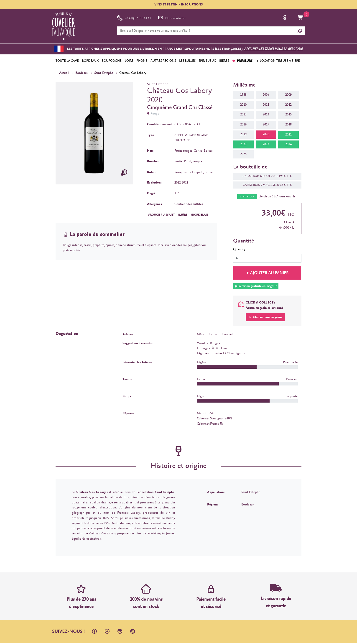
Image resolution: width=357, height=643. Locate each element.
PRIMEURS (242, 61)
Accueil (64, 73)
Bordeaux (81, 73)
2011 (266, 104)
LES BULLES (187, 61)
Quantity (239, 249)
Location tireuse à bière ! (278, 61)
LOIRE (129, 61)
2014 (266, 114)
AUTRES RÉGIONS (163, 61)
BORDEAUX (90, 61)
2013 (243, 114)
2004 (266, 95)
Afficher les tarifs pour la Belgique (273, 49)
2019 (243, 134)
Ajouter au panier (269, 273)
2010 (243, 104)
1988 (243, 95)
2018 (288, 124)
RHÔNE (141, 61)
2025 (243, 154)
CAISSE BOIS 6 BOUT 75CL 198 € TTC (265, 176)
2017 (266, 124)
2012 (288, 104)
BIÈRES (224, 61)
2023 (266, 144)
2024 (288, 144)
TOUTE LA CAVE (67, 61)
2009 (288, 95)
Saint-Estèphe (103, 73)
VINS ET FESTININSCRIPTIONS (178, 4)
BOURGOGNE (112, 61)
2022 (243, 144)
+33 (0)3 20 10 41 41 (134, 17)
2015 (288, 114)
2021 (288, 134)
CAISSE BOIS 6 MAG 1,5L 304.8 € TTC (265, 185)
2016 (243, 124)
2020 (266, 134)
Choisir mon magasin (267, 317)
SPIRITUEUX (207, 61)
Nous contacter (171, 17)
